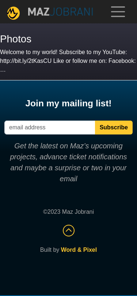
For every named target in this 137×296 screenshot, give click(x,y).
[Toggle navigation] (118, 11)
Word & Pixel (79, 250)
